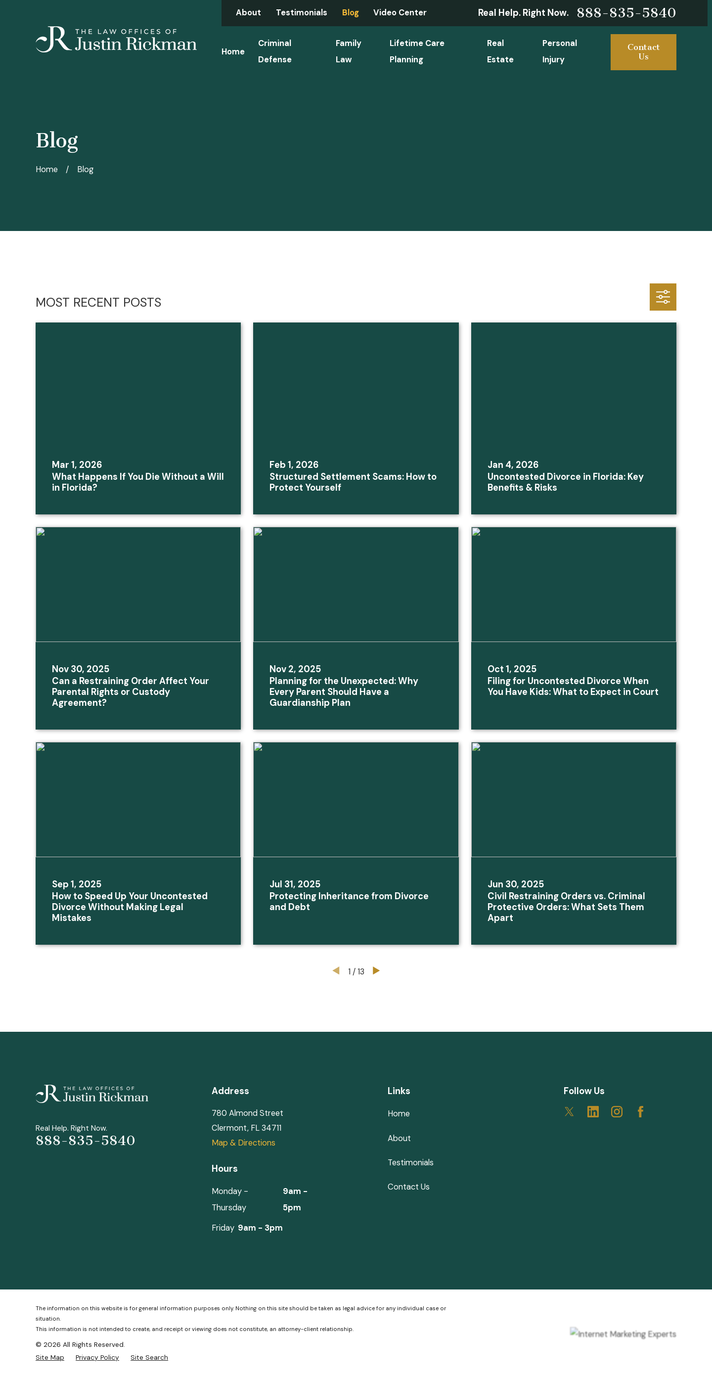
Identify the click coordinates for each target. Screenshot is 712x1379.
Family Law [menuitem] (348, 51)
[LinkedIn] (593, 1111)
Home (399, 1113)
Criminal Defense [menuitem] (275, 51)
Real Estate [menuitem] (500, 51)
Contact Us (643, 52)
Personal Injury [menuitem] (559, 51)
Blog (350, 12)
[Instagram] (617, 1111)
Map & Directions (243, 1143)
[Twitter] (569, 1111)
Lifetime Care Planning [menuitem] (417, 51)
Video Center (400, 12)
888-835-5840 (626, 13)
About (248, 12)
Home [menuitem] (233, 51)
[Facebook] (640, 1111)
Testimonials (301, 12)
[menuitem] (50, 1357)
